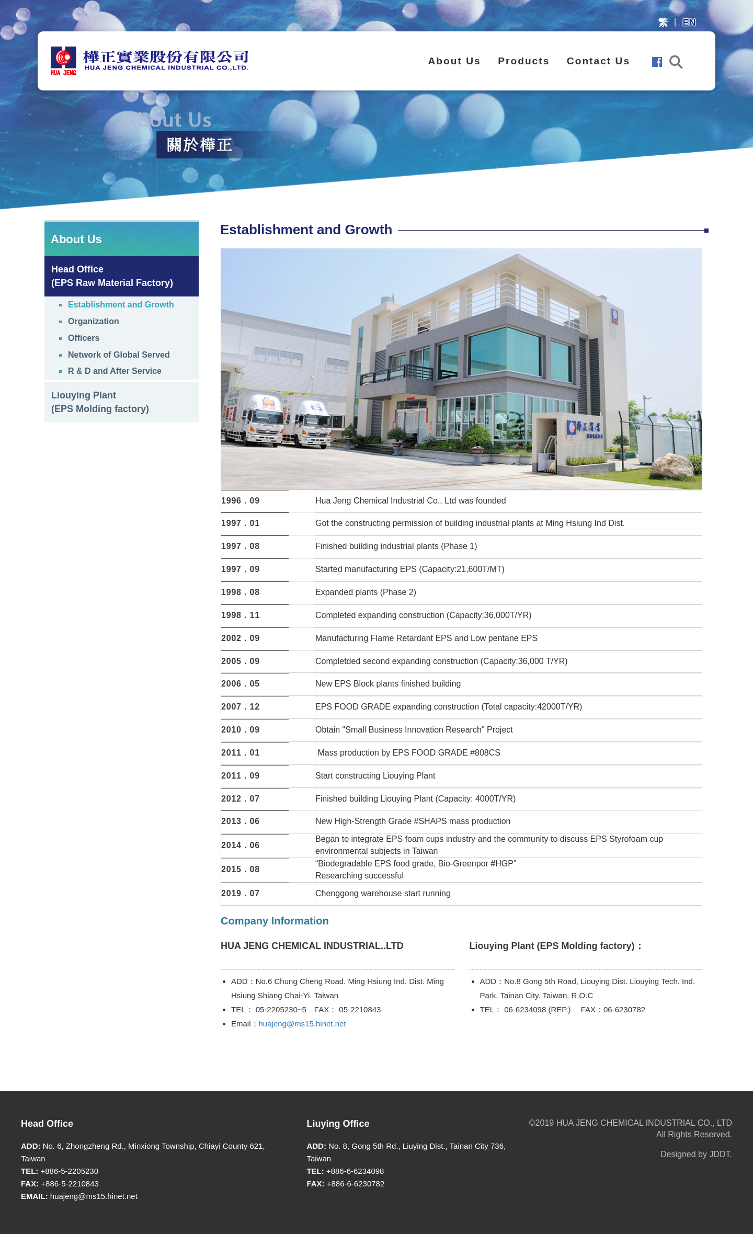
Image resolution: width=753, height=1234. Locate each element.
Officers (83, 338)
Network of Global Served (119, 354)
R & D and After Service (115, 371)
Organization (93, 321)
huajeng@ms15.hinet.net (302, 1023)
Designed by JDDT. (696, 1154)
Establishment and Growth (121, 304)
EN (688, 22)
